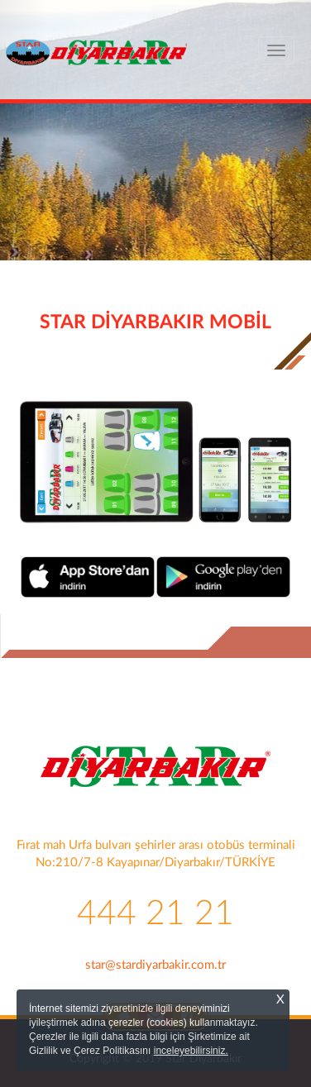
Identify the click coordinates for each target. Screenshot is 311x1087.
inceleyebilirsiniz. (191, 1050)
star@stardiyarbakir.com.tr (155, 965)
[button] (23, 211)
